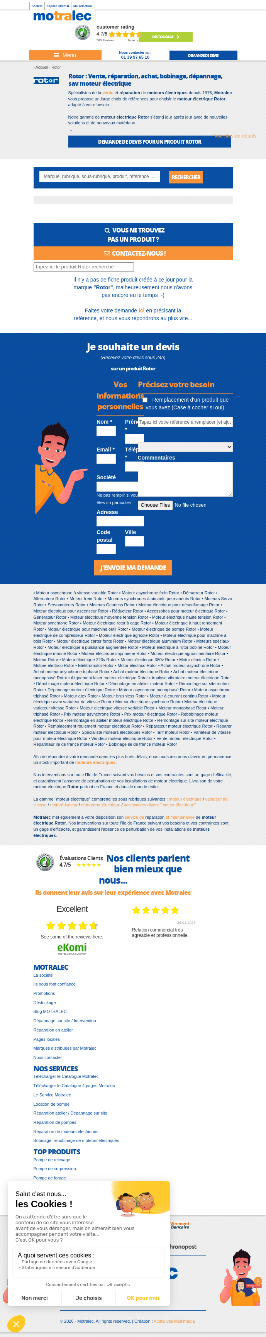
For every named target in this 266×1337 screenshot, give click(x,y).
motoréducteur (64, 805)
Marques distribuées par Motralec (65, 1049)
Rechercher (186, 177)
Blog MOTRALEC (50, 1012)
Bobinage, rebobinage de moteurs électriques (76, 1141)
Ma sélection (82, 6)
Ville (130, 532)
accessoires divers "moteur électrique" (160, 805)
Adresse (107, 512)
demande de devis (203, 55)
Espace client (58, 6)
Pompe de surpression (55, 1169)
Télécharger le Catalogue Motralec (66, 1077)
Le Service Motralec (52, 1095)
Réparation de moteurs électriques (66, 1132)
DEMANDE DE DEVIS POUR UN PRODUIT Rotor (149, 141)
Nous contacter (48, 1058)
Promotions (44, 994)
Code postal (104, 536)
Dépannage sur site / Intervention (65, 1021)
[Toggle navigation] (65, 55)
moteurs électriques (95, 763)
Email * (106, 450)
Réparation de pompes (55, 1123)
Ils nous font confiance (55, 984)
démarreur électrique (100, 805)
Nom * (104, 422)
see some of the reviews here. (72, 937)
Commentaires (156, 458)
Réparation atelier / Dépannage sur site (70, 1113)
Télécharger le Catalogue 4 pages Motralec (74, 1086)
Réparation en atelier (53, 1030)
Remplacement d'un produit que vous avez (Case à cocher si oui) (185, 404)
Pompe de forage (50, 1178)
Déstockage (165, 36)
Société (37, 6)
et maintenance (179, 817)
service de (135, 817)
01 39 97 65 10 (135, 57)
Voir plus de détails (235, 136)
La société (43, 975)
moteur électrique (185, 799)
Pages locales (47, 1039)
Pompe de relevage (52, 1160)
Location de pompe (52, 1104)
